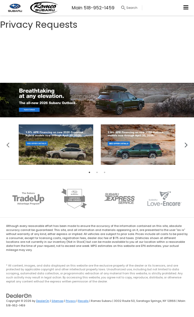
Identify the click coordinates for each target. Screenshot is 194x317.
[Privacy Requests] (97, 56)
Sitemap (57, 301)
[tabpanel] (56, 144)
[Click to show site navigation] (186, 7)
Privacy (71, 301)
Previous (8, 144)
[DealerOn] (19, 295)
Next (186, 144)
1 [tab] (89, 172)
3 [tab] (104, 172)
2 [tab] (97, 172)
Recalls (83, 301)
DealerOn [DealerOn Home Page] (42, 301)
